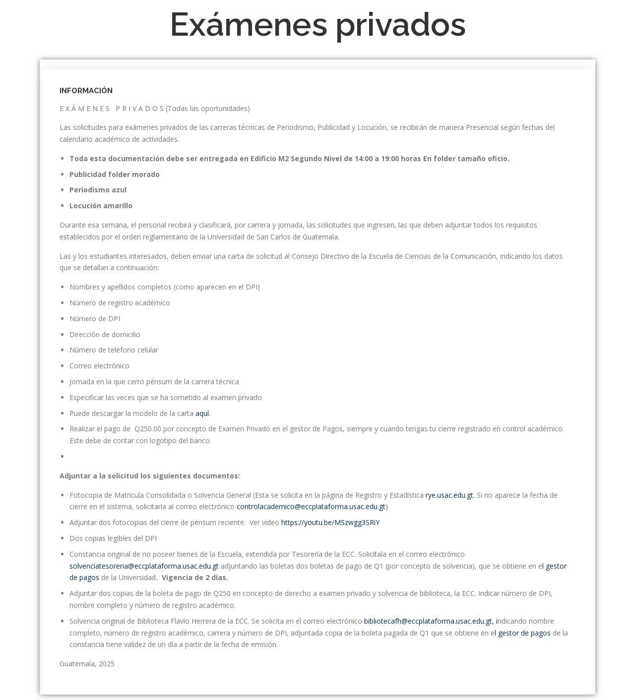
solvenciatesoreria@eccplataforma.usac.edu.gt (145, 566)
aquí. (202, 413)
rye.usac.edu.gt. (451, 495)
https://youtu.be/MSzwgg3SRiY (330, 522)
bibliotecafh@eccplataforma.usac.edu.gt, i (431, 621)
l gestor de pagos (524, 633)
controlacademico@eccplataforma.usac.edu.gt (310, 506)
